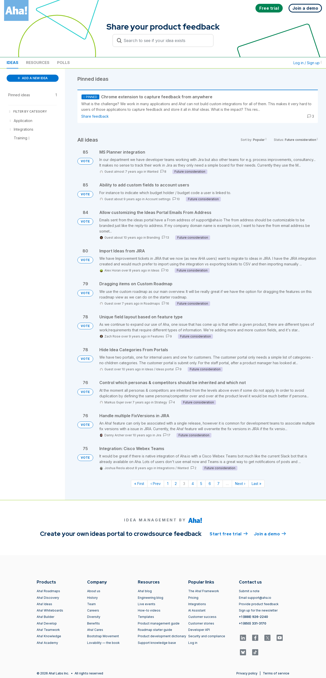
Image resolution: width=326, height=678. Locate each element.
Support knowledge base (157, 643)
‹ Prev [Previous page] (156, 483)
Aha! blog (145, 591)
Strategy (160, 402)
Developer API (199, 630)
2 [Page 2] (176, 483)
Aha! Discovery (48, 598)
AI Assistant (197, 610)
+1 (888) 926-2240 (253, 617)
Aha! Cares (95, 630)
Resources (37, 62)
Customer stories (201, 623)
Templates (146, 617)
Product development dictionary (162, 636)
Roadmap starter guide (155, 630)
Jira (158, 435)
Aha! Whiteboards (50, 610)
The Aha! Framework (203, 591)
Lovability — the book (103, 643)
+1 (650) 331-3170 (252, 623)
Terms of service (276, 673)
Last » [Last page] (256, 483)
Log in (192, 643)
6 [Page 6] (210, 483)
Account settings (158, 199)
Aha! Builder (45, 617)
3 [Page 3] (184, 483)
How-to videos (149, 610)
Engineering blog (150, 598)
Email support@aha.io (255, 598)
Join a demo (270, 533)
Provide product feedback (259, 604)
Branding (153, 237)
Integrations (166, 468)
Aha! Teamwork (48, 630)
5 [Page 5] (201, 483)
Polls (63, 62)
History (92, 598)
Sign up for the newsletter (258, 610)
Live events (146, 604)
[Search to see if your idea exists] (165, 40)
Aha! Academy (47, 643)
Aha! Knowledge (49, 636)
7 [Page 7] (218, 483)
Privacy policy (246, 673)
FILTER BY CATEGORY (27, 111)
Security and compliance (206, 636)
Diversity (93, 617)
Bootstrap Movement (103, 636)
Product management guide (159, 623)
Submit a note (249, 591)
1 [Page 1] (167, 483)
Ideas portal (165, 369)
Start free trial (229, 533)
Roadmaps (152, 303)
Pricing (193, 598)
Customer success (202, 617)
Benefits (93, 623)
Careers (93, 610)
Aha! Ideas (44, 604)
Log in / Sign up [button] (307, 63)
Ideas (12, 62)
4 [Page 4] (193, 483)
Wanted (152, 171)
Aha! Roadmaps (48, 591)
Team (91, 604)
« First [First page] (139, 483)
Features (157, 336)
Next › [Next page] (240, 483)
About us (93, 591)
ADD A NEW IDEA (33, 78)
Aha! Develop (47, 623)
